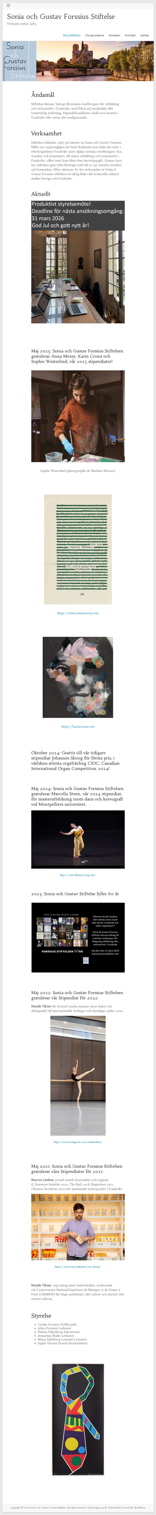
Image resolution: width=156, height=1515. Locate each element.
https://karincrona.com (78, 726)
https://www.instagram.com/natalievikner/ (78, 1142)
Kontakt (130, 35)
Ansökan (114, 35)
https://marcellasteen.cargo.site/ (78, 875)
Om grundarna (94, 35)
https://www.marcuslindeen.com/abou (77, 1266)
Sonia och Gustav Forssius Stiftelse (61, 16)
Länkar (144, 35)
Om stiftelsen (72, 35)
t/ (100, 1266)
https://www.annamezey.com (78, 613)
